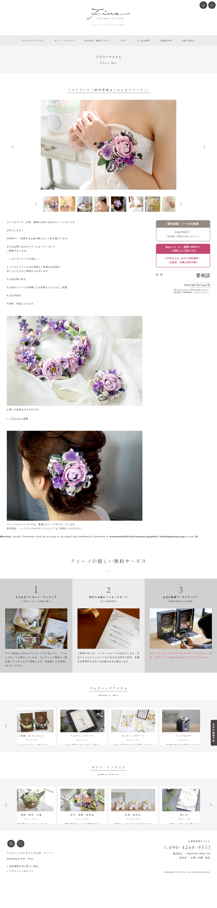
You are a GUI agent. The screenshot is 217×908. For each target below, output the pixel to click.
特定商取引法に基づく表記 (23, 879)
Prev (12, 147)
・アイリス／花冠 (18, 418)
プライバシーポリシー (21, 884)
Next (204, 147)
